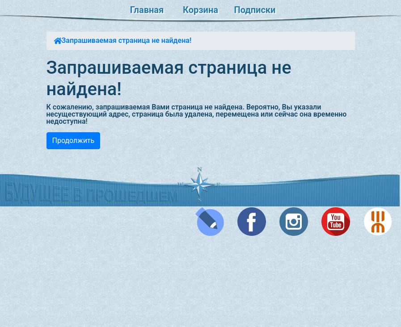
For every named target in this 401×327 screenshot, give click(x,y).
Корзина (200, 9)
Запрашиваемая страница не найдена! (127, 40)
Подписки (255, 9)
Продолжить (73, 140)
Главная (147, 9)
